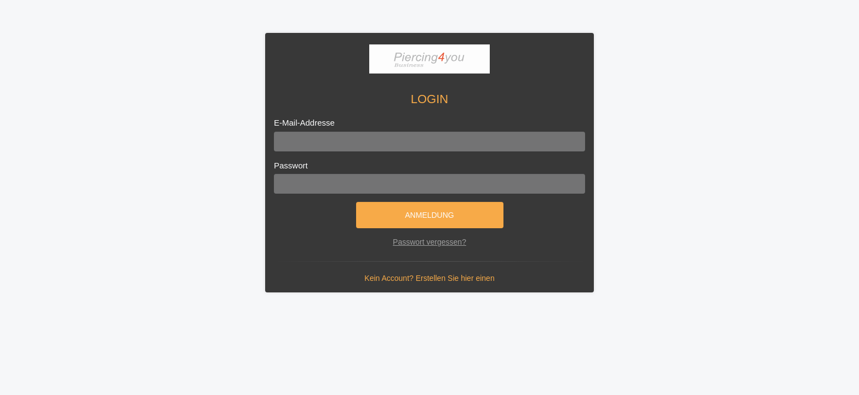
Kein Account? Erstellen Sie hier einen (429, 278)
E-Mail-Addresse (304, 122)
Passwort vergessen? (429, 242)
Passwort (291, 165)
